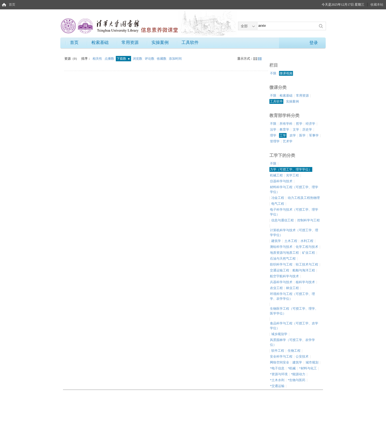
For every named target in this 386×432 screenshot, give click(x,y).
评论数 (150, 58)
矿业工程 (308, 253)
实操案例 (160, 42)
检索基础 (100, 42)
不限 (273, 73)
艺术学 (287, 141)
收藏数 (162, 58)
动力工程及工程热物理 (304, 198)
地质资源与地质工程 (284, 253)
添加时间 (175, 58)
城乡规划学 (279, 334)
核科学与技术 (305, 282)
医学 (302, 135)
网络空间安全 (279, 362)
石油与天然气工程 (283, 258)
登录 (313, 42)
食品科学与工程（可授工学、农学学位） (294, 325)
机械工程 (276, 175)
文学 (296, 129)
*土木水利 (277, 380)
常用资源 (130, 42)
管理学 (275, 141)
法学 (273, 129)
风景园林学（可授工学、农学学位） (292, 342)
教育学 (284, 129)
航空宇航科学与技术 (284, 276)
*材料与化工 (308, 368)
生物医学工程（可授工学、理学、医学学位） (294, 311)
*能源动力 (298, 374)
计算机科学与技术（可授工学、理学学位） (294, 232)
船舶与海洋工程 (303, 270)
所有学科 (286, 124)
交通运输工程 (279, 270)
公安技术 (302, 356)
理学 (273, 135)
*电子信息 (277, 368)
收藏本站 (376, 4)
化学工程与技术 (307, 247)
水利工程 (306, 241)
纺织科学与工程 (281, 264)
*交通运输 (277, 386)
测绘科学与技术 (281, 247)
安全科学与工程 (281, 356)
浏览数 (138, 58)
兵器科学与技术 (281, 282)
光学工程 (292, 175)
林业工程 (292, 288)
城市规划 (312, 362)
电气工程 (277, 204)
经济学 (310, 124)
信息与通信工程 (282, 220)
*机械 (292, 368)
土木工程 (290, 241)
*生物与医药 (296, 380)
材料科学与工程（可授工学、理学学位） (294, 189)
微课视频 (286, 73)
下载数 (123, 58)
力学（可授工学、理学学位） (291, 169)
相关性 (97, 58)
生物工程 (294, 351)
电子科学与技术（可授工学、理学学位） (294, 212)
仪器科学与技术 (281, 181)
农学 (293, 135)
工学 (283, 135)
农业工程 (276, 288)
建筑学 (276, 241)
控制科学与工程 (308, 220)
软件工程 (277, 351)
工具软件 (190, 42)
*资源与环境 (279, 374)
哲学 (299, 124)
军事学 (314, 135)
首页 (12, 4)
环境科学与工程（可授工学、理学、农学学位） (292, 296)
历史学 (307, 129)
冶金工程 (277, 198)
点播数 (110, 58)
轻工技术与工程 (307, 264)
